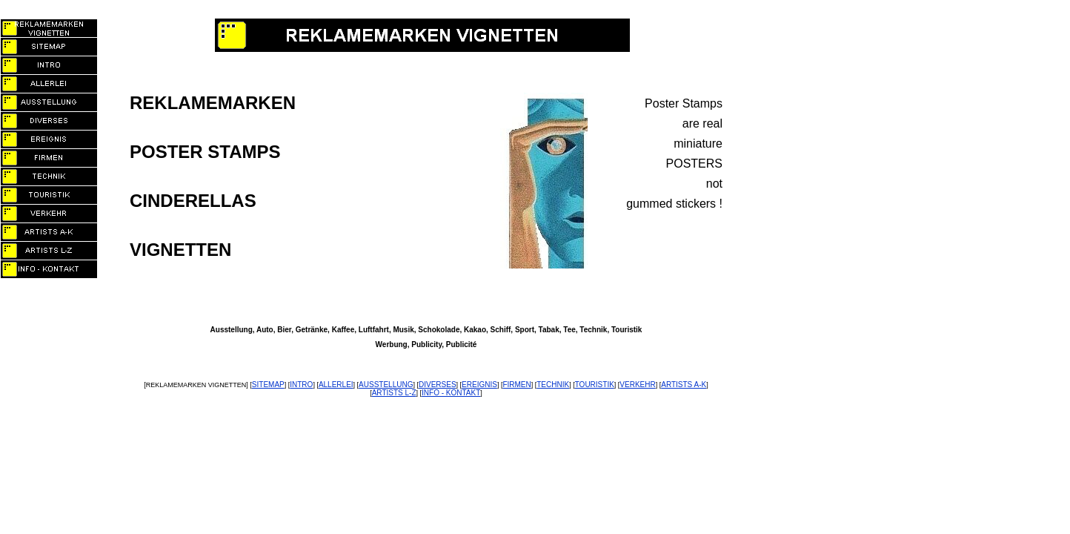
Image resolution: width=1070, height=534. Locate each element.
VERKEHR (637, 384)
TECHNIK (552, 384)
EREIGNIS (479, 384)
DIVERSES (437, 384)
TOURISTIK (594, 384)
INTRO (301, 384)
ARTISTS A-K (683, 384)
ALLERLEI (336, 384)
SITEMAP (268, 384)
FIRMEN (516, 384)
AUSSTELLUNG (386, 384)
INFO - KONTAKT (451, 393)
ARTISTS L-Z (394, 393)
